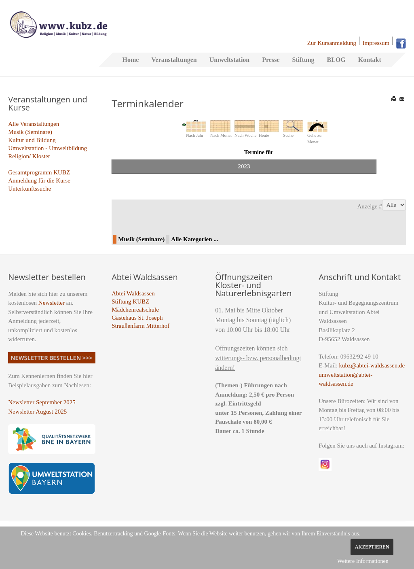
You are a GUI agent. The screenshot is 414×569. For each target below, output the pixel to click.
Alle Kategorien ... (194, 239)
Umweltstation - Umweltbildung (47, 148)
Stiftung (303, 59)
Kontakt (369, 59)
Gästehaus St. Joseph (137, 317)
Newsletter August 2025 (37, 411)
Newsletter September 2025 (42, 402)
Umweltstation (229, 59)
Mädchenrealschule (135, 309)
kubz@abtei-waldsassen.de (372, 365)
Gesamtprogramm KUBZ (39, 172)
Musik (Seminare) (30, 132)
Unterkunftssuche (29, 188)
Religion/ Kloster (29, 156)
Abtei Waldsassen (133, 293)
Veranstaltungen (173, 59)
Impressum (376, 43)
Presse (270, 59)
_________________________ (46, 164)
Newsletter (51, 302)
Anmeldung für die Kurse (39, 180)
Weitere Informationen (363, 561)
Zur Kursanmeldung (331, 43)
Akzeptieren (372, 547)
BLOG (336, 59)
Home (131, 59)
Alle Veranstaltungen (33, 124)
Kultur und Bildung (32, 140)
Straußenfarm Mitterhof (140, 326)
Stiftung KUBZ (130, 301)
